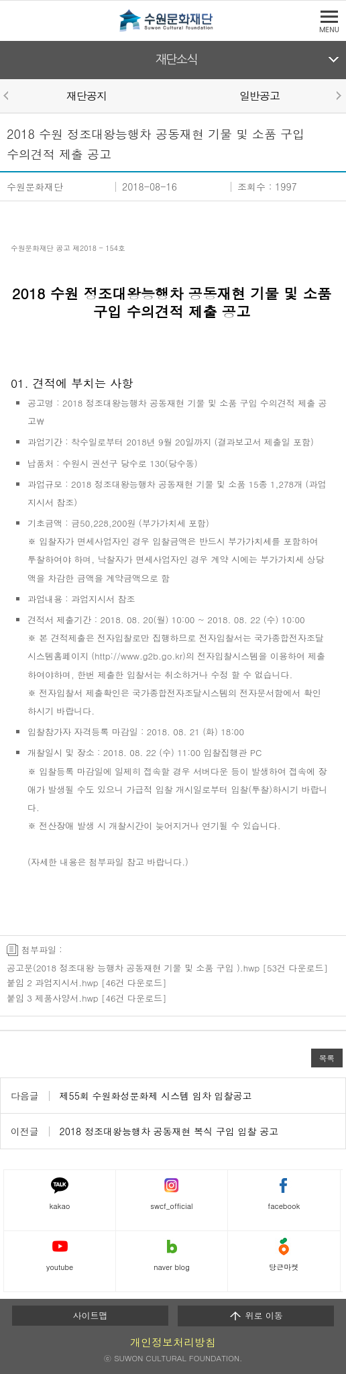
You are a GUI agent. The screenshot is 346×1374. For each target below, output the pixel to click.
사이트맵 (90, 1315)
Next (338, 95)
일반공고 (259, 95)
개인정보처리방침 (173, 1342)
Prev (8, 95)
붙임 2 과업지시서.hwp (53, 982)
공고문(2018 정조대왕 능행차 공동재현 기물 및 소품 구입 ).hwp (133, 967)
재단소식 (177, 60)
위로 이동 (256, 1315)
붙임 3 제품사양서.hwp (53, 998)
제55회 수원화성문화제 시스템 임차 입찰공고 (156, 1095)
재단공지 (86, 95)
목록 (327, 1058)
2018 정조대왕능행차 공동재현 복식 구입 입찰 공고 (169, 1131)
